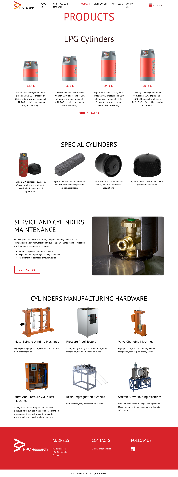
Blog (120, 3)
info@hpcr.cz (105, 448)
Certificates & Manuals (60, 5)
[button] (151, 5)
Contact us (130, 5)
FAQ (113, 3)
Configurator (89, 113)
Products (85, 3)
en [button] (158, 5)
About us (44, 5)
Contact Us (27, 269)
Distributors (101, 3)
